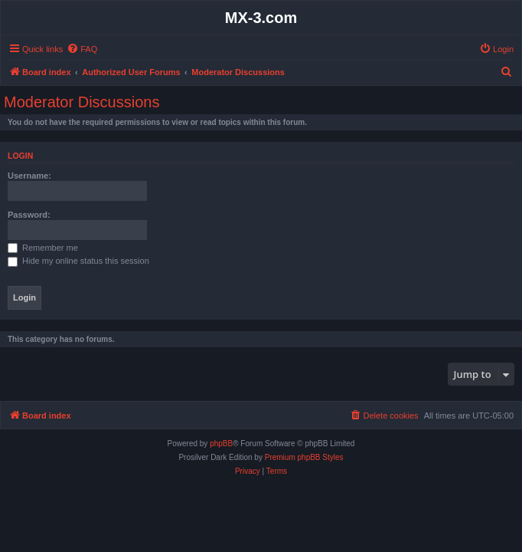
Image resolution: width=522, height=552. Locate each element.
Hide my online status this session (78, 260)
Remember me (43, 247)
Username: (29, 175)
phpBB (221, 443)
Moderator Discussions (81, 102)
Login (20, 155)
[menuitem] (82, 49)
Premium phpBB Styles (304, 457)
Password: (29, 214)
